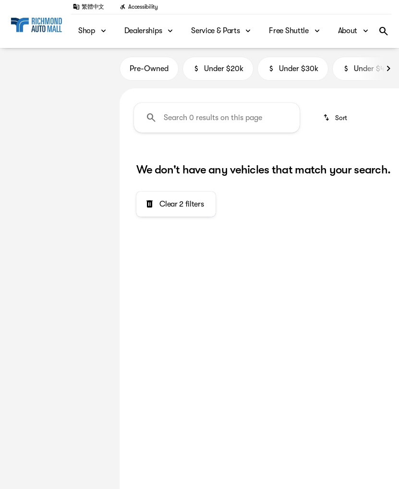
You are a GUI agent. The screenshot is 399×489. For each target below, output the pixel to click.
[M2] (51, 86)
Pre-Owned (149, 72)
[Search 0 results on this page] (217, 121)
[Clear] (81, 262)
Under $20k (218, 72)
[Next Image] (388, 72)
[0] (31, 197)
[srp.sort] (336, 121)
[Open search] (383, 31)
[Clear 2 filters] (175, 208)
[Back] (89, 67)
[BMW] (22, 86)
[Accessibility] (139, 6)
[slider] (19, 147)
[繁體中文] (88, 6)
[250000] (82, 197)
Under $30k (292, 72)
